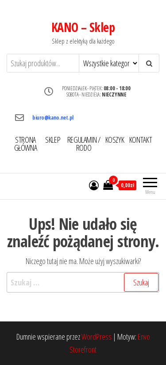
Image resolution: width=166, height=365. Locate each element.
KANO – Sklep (83, 27)
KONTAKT (140, 139)
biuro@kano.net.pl (52, 117)
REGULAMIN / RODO (83, 143)
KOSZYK (114, 139)
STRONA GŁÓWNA (25, 143)
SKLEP (52, 139)
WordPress (96, 336)
